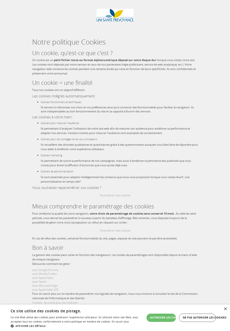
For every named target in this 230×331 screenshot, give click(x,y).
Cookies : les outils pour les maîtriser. (55, 302)
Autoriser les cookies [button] (163, 317)
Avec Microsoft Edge (45, 286)
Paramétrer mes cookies (115, 195)
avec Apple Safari (42, 278)
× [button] (225, 309)
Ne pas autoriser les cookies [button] (199, 317)
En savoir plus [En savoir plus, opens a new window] (120, 321)
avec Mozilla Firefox (44, 274)
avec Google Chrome (45, 270)
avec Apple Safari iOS (45, 290)
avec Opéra (39, 282)
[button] (78, 326)
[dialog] (115, 317)
